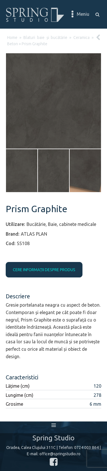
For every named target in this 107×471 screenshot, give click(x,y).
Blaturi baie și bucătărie (45, 37)
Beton (12, 44)
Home (12, 37)
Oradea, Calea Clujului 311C (31, 447)
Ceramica (81, 37)
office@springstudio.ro (59, 454)
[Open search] (97, 14)
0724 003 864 (86, 447)
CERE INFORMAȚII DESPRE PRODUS (44, 269)
